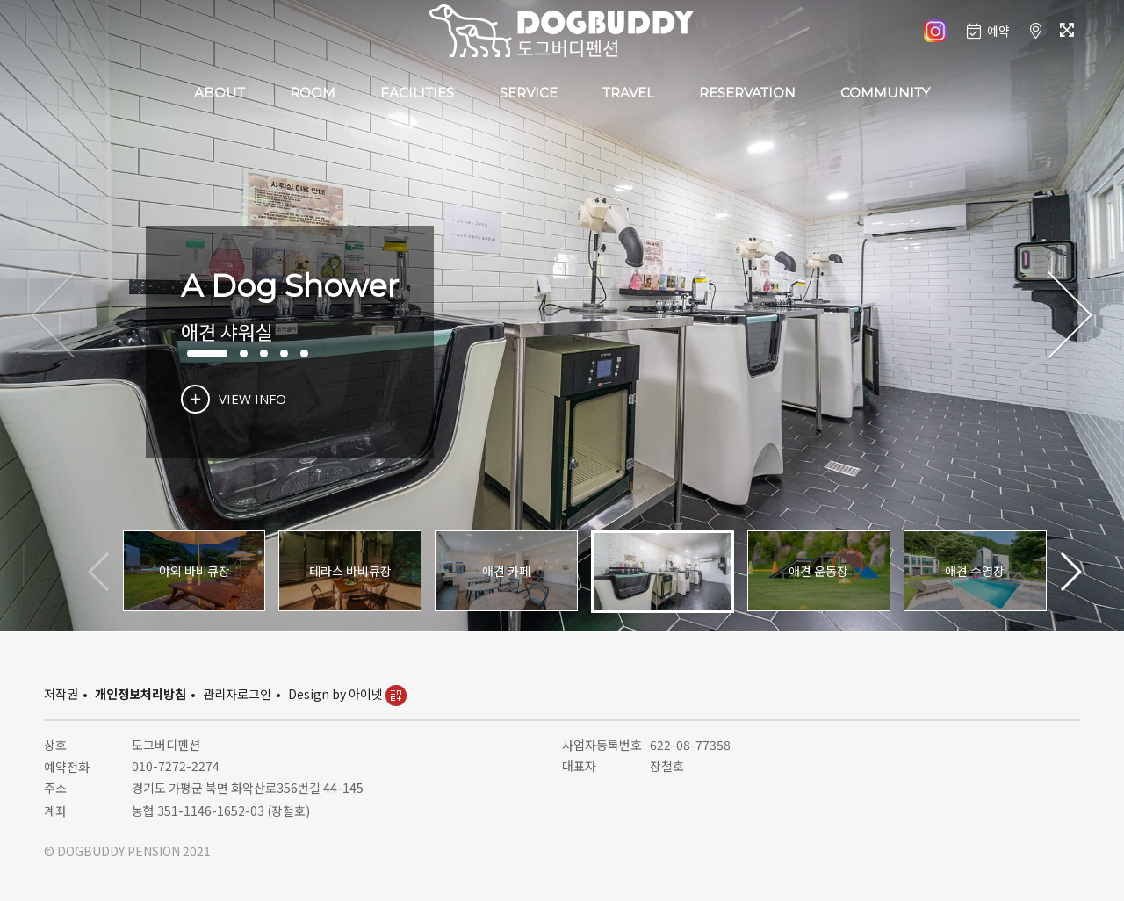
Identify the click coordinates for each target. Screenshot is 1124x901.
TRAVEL (628, 92)
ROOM (312, 92)
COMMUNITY (885, 92)
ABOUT (219, 92)
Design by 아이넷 (347, 694)
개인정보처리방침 (140, 694)
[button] (1070, 316)
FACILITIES (417, 92)
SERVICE (529, 92)
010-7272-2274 (176, 766)
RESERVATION (747, 92)
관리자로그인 (237, 694)
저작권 (61, 694)
